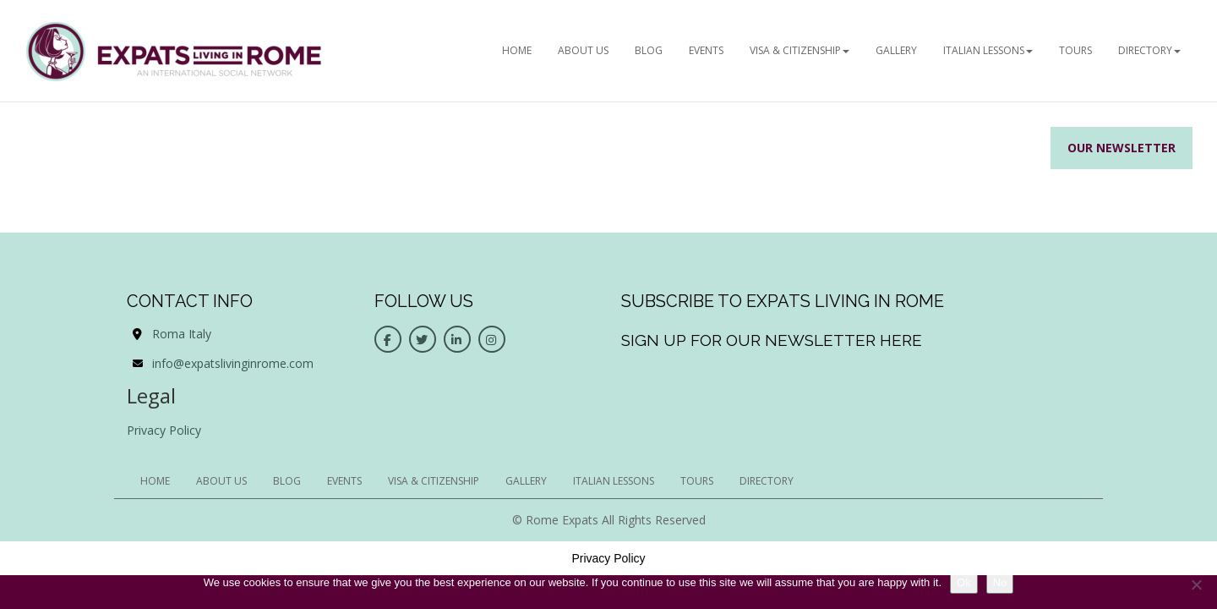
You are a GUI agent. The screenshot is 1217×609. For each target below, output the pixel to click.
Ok (964, 582)
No (1000, 582)
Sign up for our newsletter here (771, 340)
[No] (1195, 584)
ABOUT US (583, 50)
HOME (517, 50)
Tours (1075, 50)
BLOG (649, 50)
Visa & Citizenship (799, 50)
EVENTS (706, 50)
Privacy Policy (164, 430)
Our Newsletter (1121, 148)
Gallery (896, 50)
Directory (1149, 50)
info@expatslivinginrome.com (233, 363)
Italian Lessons (988, 50)
